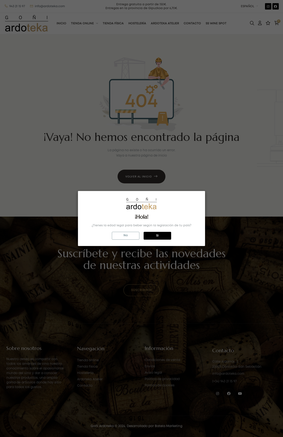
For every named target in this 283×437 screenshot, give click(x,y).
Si (157, 235)
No (125, 235)
